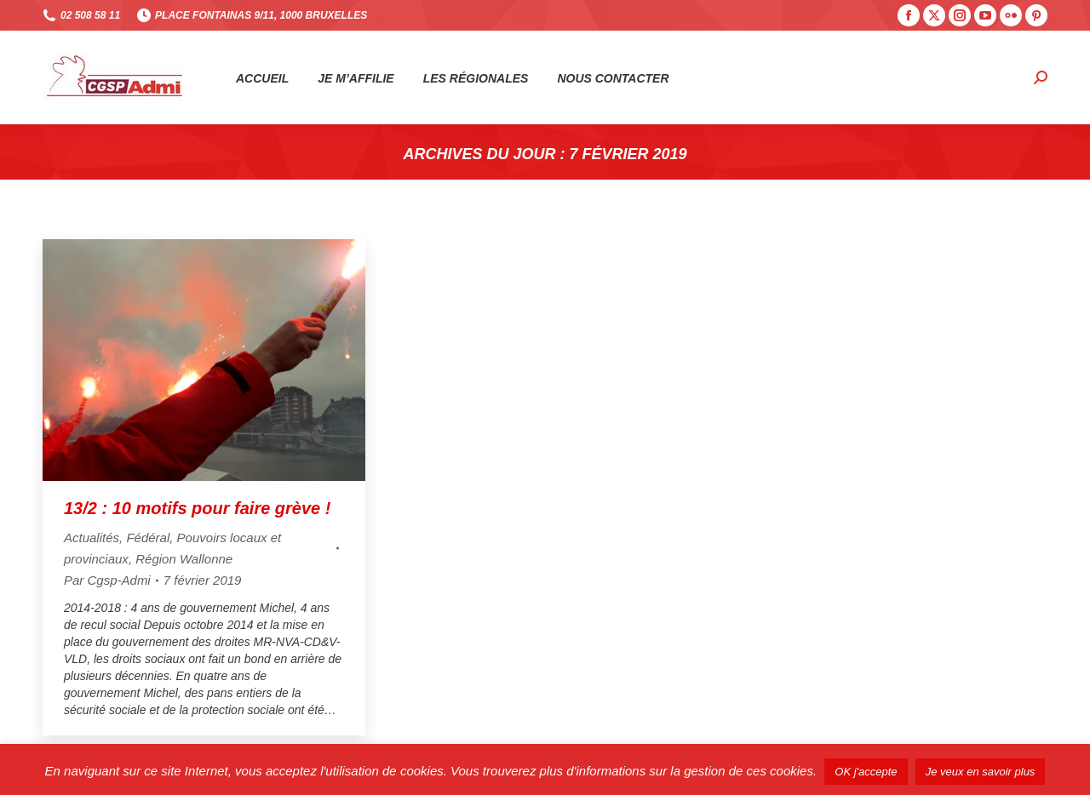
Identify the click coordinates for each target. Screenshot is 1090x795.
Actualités (91, 537)
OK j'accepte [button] (866, 771)
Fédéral (147, 537)
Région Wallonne (183, 559)
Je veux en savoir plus (981, 771)
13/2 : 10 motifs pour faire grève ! (197, 508)
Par (107, 580)
